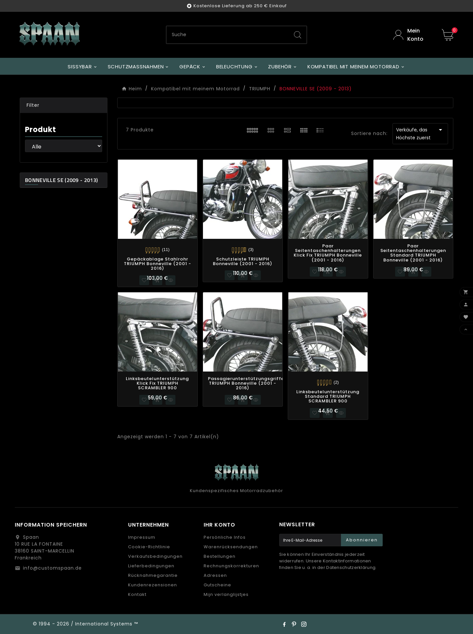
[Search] (297, 34)
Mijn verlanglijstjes (226, 594)
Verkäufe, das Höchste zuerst (420, 133)
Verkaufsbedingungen (155, 556)
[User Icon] (412, 35)
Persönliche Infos (225, 537)
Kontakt (137, 594)
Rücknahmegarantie (153, 575)
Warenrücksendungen (231, 547)
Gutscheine (217, 585)
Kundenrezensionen (152, 585)
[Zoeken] (228, 34)
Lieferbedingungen (151, 566)
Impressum (141, 537)
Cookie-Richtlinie (149, 547)
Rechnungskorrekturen (231, 566)
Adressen (215, 575)
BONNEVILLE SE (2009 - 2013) (61, 180)
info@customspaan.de (52, 568)
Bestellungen (220, 556)
